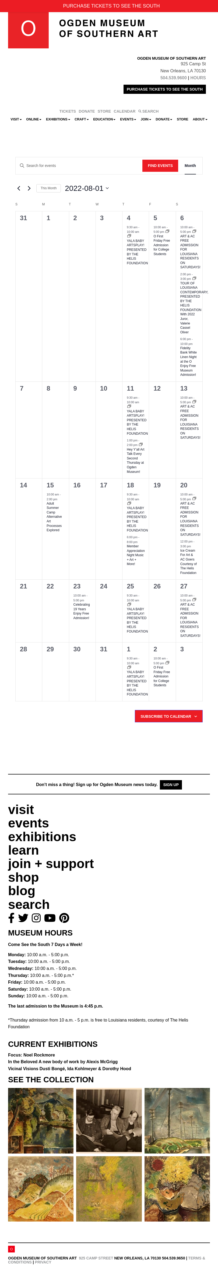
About (200, 119)
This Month (49, 188)
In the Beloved (63, 1061)
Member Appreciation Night (136, 555)
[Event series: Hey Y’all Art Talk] (141, 445)
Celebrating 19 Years (81, 611)
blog (21, 891)
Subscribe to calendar (165, 716)
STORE (104, 111)
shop (23, 877)
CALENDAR (125, 111)
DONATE (87, 111)
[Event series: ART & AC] (194, 231)
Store (182, 119)
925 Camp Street (96, 1258)
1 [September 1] (128, 649)
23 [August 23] (77, 586)
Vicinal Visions (69, 1068)
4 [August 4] (128, 218)
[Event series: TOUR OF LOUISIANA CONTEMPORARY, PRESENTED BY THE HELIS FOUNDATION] (194, 278)
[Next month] (29, 188)
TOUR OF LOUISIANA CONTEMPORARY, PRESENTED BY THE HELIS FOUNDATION (194, 307)
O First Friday (161, 245)
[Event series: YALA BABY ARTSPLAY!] (129, 236)
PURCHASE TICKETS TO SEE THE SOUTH (165, 89)
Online (33, 119)
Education (104, 119)
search (29, 904)
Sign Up (171, 785)
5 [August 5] (155, 218)
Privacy (43, 1262)
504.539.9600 (173, 78)
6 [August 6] (182, 218)
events (28, 823)
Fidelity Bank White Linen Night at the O (188, 361)
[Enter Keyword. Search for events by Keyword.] (79, 165)
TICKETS (67, 111)
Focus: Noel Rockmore (31, 1055)
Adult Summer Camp (54, 517)
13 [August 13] (184, 388)
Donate (164, 119)
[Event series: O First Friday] (167, 231)
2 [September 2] (155, 649)
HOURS (198, 78)
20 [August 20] (184, 485)
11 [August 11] (130, 388)
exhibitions (42, 837)
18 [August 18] (130, 485)
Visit (16, 119)
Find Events (160, 165)
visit (21, 809)
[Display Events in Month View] (190, 165)
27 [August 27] (184, 586)
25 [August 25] (130, 586)
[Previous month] (18, 188)
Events (128, 119)
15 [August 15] (50, 485)
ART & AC (190, 519)
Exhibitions (58, 119)
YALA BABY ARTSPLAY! (137, 422)
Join (146, 119)
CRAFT (82, 119)
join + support (51, 863)
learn (23, 850)
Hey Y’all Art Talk (135, 461)
